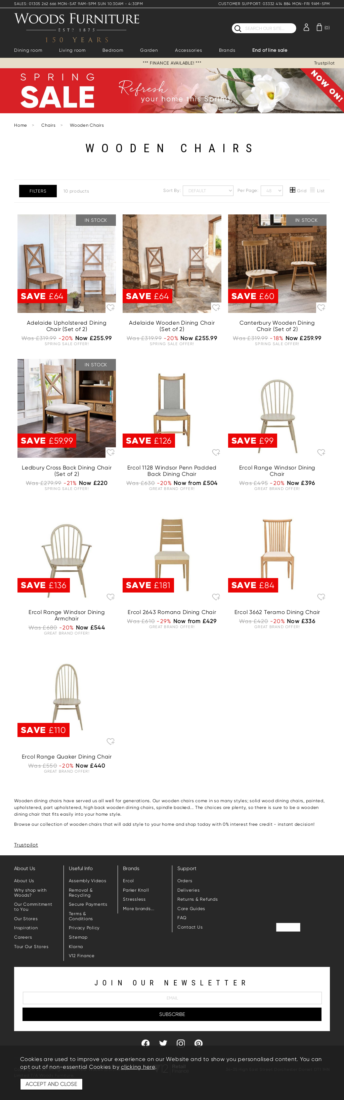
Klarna (76, 946)
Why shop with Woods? (30, 893)
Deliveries (188, 890)
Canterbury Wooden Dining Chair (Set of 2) (277, 326)
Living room (72, 50)
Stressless (134, 899)
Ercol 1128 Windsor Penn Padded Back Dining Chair (172, 470)
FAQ (182, 917)
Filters (38, 191)
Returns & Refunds (197, 899)
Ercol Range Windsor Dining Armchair (67, 615)
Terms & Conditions (81, 916)
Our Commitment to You (33, 907)
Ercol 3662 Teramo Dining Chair (277, 612)
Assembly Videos (87, 880)
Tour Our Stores (31, 946)
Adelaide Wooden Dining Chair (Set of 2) (172, 326)
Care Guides (191, 908)
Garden (149, 50)
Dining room (28, 50)
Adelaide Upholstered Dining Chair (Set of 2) (66, 326)
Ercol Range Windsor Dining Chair (277, 470)
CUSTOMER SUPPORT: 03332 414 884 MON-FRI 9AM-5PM (274, 4)
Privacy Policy (84, 927)
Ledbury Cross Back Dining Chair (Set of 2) (67, 470)
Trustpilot (324, 63)
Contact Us (190, 927)
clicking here (138, 1067)
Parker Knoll (136, 890)
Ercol (128, 880)
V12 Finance (82, 955)
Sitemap (78, 937)
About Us (24, 880)
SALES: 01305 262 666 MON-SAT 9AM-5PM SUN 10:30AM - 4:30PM (78, 4)
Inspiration (26, 927)
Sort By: (198, 191)
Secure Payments (88, 904)
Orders (184, 880)
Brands (227, 50)
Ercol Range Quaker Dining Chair (67, 756)
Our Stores (26, 918)
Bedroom (112, 50)
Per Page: (260, 191)
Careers (23, 937)
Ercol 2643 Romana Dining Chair (172, 612)
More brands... (139, 908)
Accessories (188, 50)
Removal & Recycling (81, 893)
